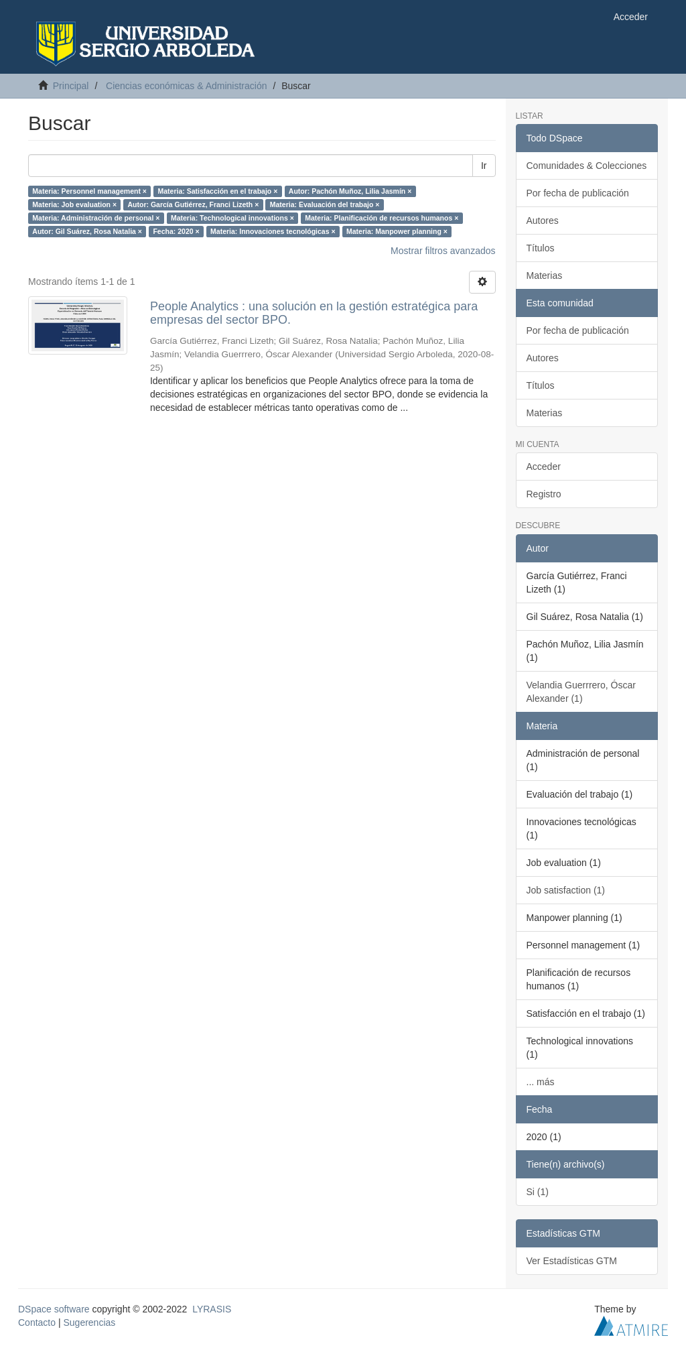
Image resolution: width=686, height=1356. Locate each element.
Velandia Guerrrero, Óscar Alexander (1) (581, 692)
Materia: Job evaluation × (74, 204)
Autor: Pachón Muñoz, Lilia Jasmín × (350, 191)
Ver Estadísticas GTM (572, 1260)
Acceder (544, 466)
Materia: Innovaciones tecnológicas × (272, 231)
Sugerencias (89, 1322)
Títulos (541, 248)
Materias (545, 275)
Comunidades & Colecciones (587, 165)
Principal (71, 85)
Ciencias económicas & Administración (186, 85)
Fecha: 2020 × (176, 231)
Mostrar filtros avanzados (443, 250)
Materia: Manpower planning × (397, 231)
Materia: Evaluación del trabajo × (325, 204)
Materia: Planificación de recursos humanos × (381, 218)
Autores (543, 220)
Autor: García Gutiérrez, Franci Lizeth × (193, 204)
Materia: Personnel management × (89, 191)
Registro (544, 494)
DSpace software (54, 1309)
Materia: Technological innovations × (232, 218)
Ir (484, 165)
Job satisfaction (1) (566, 890)
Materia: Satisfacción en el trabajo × (217, 191)
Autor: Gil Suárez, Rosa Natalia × (87, 231)
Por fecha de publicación (578, 193)
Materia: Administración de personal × (95, 218)
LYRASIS (211, 1309)
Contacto (37, 1322)
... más (541, 1081)
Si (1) (538, 1191)
